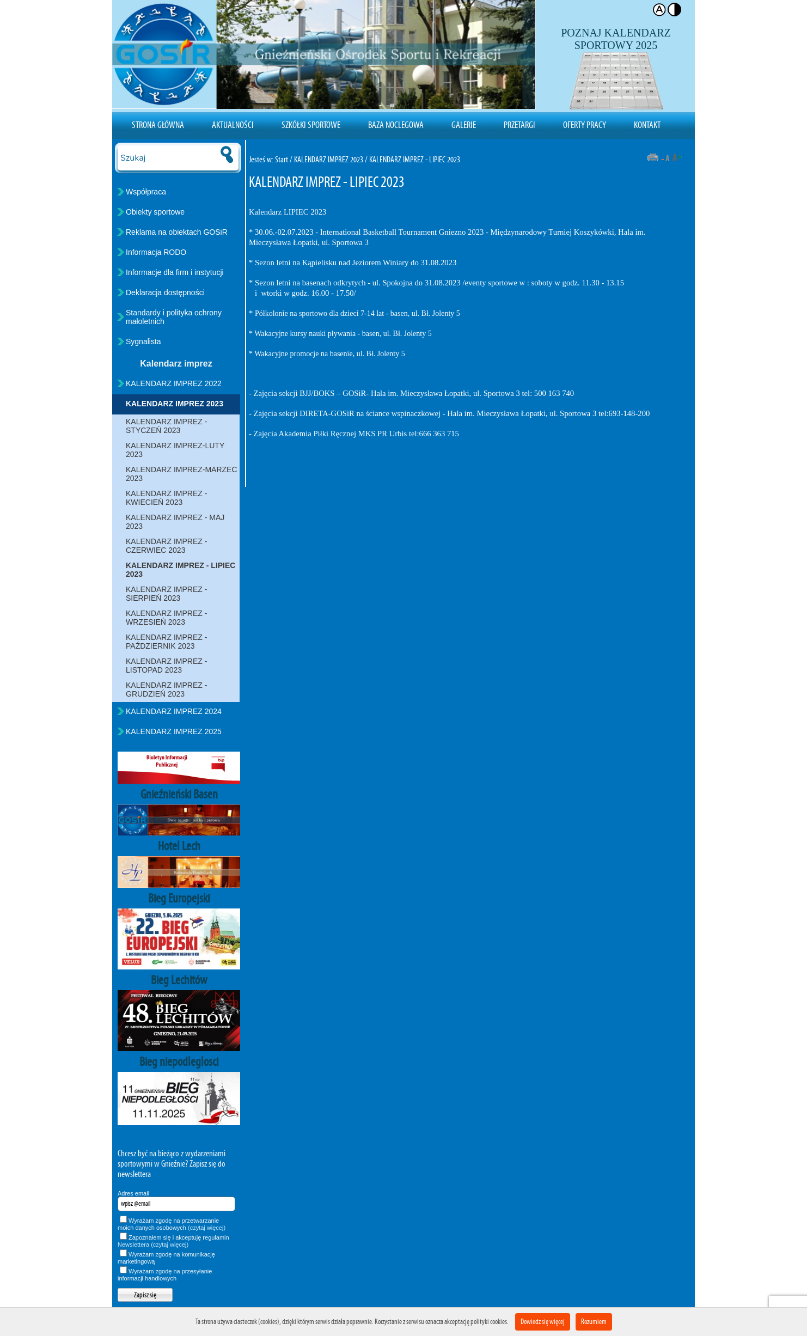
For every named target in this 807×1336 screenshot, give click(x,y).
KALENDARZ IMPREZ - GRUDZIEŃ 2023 (166, 689)
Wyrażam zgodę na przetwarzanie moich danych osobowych (171, 1224)
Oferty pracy (584, 125)
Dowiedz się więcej (543, 1321)
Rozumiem (594, 1321)
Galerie (463, 125)
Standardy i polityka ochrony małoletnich (174, 317)
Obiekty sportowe (155, 212)
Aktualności (233, 125)
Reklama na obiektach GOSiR (177, 232)
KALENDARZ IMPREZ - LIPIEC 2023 (180, 569)
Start (281, 159)
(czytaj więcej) (206, 1227)
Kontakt (647, 125)
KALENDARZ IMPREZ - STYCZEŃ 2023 (166, 426)
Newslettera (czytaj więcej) (153, 1244)
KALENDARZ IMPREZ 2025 (174, 731)
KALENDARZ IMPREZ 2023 (174, 403)
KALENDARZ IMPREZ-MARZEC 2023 (181, 474)
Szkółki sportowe (311, 125)
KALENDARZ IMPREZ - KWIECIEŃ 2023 (166, 498)
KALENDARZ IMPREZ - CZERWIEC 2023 (166, 545)
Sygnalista (143, 341)
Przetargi (519, 125)
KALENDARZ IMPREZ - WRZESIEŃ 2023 (166, 617)
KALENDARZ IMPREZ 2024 (174, 711)
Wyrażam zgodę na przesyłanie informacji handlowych (165, 1275)
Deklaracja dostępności (165, 292)
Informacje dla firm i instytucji (175, 272)
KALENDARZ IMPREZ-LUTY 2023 (175, 450)
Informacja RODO (156, 252)
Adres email (133, 1193)
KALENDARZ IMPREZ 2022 (174, 383)
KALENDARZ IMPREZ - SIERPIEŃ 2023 (166, 593)
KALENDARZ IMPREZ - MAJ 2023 (175, 521)
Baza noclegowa (396, 125)
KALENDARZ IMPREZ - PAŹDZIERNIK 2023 (166, 641)
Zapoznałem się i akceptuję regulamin (173, 1241)
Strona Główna (158, 125)
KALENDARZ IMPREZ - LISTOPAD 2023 (166, 665)
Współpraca (146, 191)
